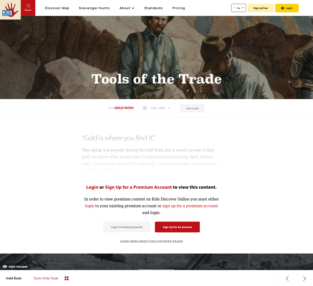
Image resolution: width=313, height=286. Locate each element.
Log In (287, 8)
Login (92, 187)
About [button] (127, 8)
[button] (157, 108)
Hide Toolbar (15, 266)
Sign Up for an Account (177, 227)
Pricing (178, 8)
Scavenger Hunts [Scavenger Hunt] (95, 8)
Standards (153, 8)
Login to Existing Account (126, 227)
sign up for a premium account (190, 205)
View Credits (192, 108)
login (89, 205)
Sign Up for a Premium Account (138, 187)
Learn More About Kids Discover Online (151, 241)
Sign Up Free (261, 8)
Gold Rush (124, 107)
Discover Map (58, 8)
